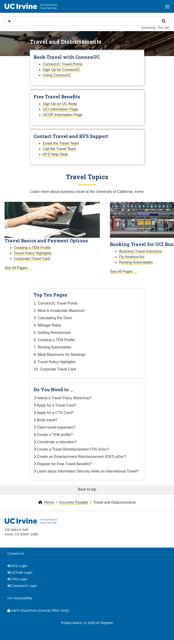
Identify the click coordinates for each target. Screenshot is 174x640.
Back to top (87, 489)
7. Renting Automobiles (52, 347)
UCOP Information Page (62, 115)
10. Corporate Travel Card (55, 369)
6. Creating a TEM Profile (54, 340)
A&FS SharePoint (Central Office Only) (38, 610)
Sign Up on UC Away (60, 104)
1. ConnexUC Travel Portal (55, 303)
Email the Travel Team (61, 143)
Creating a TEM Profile (32, 248)
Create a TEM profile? (53, 435)
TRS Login (17, 579)
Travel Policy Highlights (33, 253)
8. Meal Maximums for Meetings (60, 354)
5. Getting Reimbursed (52, 333)
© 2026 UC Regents (98, 623)
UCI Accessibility (19, 598)
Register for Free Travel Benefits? (63, 464)
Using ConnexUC (57, 75)
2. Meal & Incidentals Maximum (59, 311)
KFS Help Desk (55, 154)
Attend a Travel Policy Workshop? (63, 398)
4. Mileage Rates (47, 325)
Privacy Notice (71, 623)
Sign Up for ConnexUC (61, 70)
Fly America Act (131, 257)
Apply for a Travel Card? (55, 405)
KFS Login (17, 566)
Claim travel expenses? (54, 427)
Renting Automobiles (136, 262)
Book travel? (45, 420)
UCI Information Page (60, 109)
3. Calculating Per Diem (53, 318)
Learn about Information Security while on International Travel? (86, 471)
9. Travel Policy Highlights (55, 362)
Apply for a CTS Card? (54, 413)
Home (49, 502)
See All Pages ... (18, 268)
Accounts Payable (73, 502)
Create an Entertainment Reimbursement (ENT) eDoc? (80, 457)
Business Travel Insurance (140, 251)
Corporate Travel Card (32, 259)
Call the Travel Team (59, 149)
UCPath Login (20, 572)
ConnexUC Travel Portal (62, 64)
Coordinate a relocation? (55, 442)
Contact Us (15, 553)
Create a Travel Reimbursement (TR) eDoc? (71, 449)
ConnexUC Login (22, 586)
